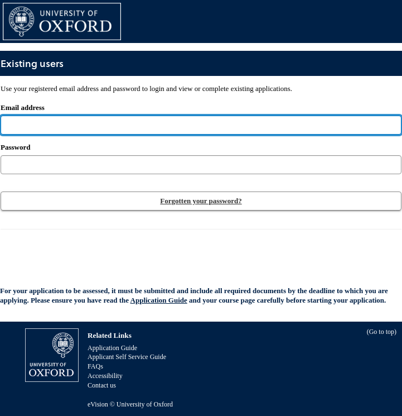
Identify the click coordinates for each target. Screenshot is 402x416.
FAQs (95, 366)
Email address (146, 98)
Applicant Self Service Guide (127, 357)
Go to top (381, 332)
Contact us (102, 385)
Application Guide (158, 300)
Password (15, 147)
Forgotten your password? (200, 201)
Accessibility (105, 376)
